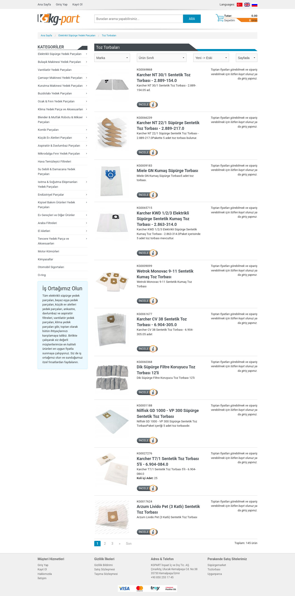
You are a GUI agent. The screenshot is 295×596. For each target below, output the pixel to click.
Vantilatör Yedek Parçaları (55, 69)
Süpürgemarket (217, 565)
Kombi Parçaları (48, 129)
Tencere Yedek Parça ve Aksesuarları (53, 241)
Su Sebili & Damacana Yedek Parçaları (56, 171)
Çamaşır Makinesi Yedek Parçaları (60, 77)
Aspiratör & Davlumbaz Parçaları (59, 145)
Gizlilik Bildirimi (103, 565)
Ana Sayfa (44, 4)
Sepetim (229, 20)
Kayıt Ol (77, 4)
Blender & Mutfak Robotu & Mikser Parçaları (60, 120)
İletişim (42, 578)
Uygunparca (215, 574)
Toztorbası (214, 569)
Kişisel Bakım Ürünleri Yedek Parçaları (56, 205)
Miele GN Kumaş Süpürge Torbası (167, 170)
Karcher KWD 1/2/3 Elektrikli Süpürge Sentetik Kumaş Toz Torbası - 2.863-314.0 (163, 219)
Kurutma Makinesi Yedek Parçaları (60, 85)
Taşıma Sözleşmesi (106, 574)
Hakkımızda (45, 574)
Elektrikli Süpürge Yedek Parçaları (76, 35)
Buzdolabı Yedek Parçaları (55, 93)
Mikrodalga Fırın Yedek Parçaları (59, 153)
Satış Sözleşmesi (104, 569)
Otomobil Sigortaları (51, 267)
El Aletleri (44, 231)
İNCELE (144, 104)
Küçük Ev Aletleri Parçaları (55, 137)
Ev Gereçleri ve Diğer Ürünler (56, 215)
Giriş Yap (61, 4)
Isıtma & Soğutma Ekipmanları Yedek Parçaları (57, 184)
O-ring (42, 275)
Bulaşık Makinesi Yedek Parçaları (59, 62)
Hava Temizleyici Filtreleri (54, 161)
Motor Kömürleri (48, 251)
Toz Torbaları (109, 35)
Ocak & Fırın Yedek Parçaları (56, 101)
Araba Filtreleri (47, 223)
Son (128, 543)
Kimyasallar (45, 259)
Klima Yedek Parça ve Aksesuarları (60, 109)
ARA (192, 19)
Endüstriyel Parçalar (51, 194)
